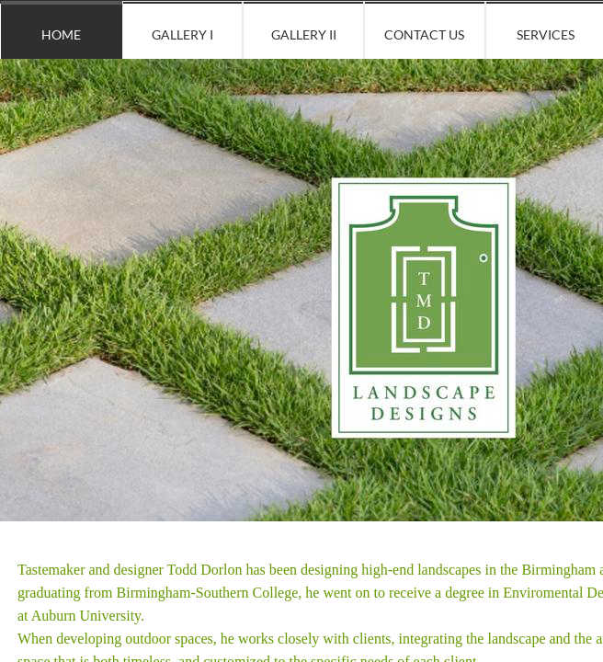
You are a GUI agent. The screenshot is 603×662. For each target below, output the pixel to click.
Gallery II (303, 34)
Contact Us (424, 34)
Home (61, 34)
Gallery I (182, 34)
